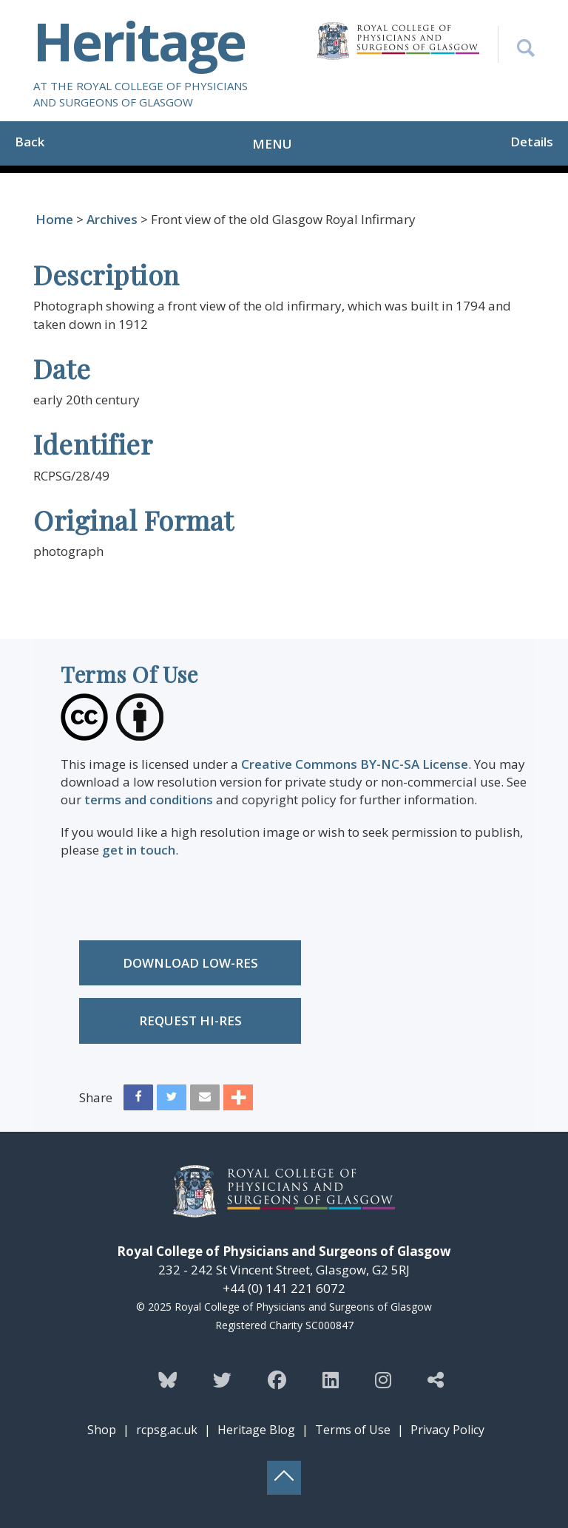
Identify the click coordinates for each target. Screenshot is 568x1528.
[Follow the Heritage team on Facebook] (277, 1379)
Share (95, 1097)
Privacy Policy (447, 1430)
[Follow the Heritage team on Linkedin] (330, 1379)
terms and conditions (148, 799)
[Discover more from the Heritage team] (435, 1379)
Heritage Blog (256, 1430)
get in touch (138, 849)
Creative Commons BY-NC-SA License (354, 764)
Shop (101, 1430)
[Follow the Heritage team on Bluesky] (167, 1379)
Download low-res (190, 962)
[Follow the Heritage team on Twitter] (222, 1379)
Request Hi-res (190, 1020)
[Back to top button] (284, 1478)
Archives (112, 219)
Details (531, 141)
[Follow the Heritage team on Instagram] (383, 1379)
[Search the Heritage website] (516, 44)
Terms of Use (352, 1430)
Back (29, 141)
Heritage (139, 40)
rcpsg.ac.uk (166, 1430)
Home (54, 219)
